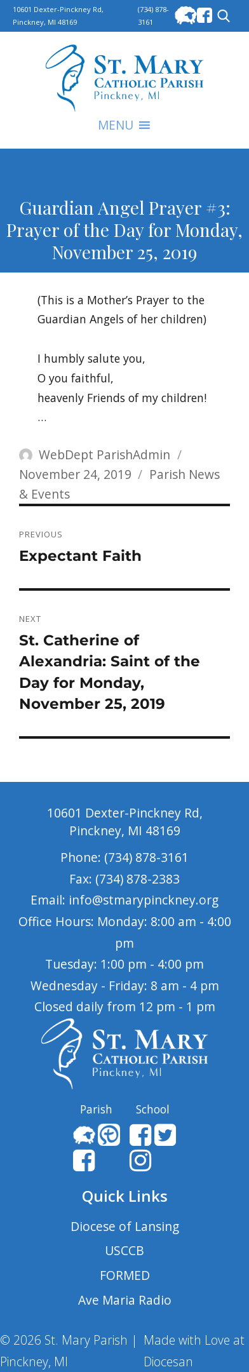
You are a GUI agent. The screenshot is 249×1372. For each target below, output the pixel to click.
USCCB (124, 1250)
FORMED (125, 1275)
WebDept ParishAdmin (104, 454)
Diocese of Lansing (125, 1226)
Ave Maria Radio (125, 1299)
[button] (115, 125)
